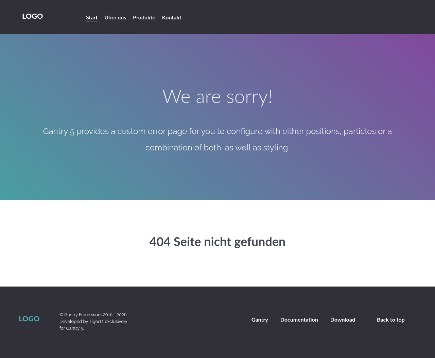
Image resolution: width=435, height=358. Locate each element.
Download (342, 319)
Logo (32, 16)
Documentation (299, 319)
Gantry (259, 319)
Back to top (391, 319)
